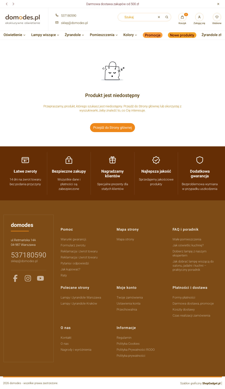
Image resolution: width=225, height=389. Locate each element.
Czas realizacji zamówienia (191, 315)
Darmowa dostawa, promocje (193, 303)
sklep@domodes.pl (24, 261)
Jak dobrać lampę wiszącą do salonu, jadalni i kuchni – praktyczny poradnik (193, 266)
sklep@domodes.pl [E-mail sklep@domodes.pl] (74, 23)
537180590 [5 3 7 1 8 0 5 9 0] (28, 255)
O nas (65, 343)
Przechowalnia (127, 309)
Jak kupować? (70, 269)
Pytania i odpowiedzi (75, 263)
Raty (64, 275)
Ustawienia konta (128, 303)
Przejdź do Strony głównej (112, 127)
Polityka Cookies (128, 343)
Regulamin (124, 337)
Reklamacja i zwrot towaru (79, 251)
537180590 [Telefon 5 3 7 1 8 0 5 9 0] (68, 15)
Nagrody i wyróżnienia (76, 349)
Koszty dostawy (184, 309)
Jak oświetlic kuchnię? (188, 245)
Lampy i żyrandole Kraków (79, 303)
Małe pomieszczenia (187, 239)
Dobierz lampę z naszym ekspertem (189, 253)
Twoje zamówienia (130, 297)
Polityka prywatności (131, 355)
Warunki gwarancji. (74, 239)
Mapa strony (125, 239)
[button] (218, 4)
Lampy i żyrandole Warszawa (81, 297)
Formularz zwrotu (73, 245)
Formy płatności (184, 297)
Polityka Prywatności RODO (136, 349)
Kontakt (66, 337)
